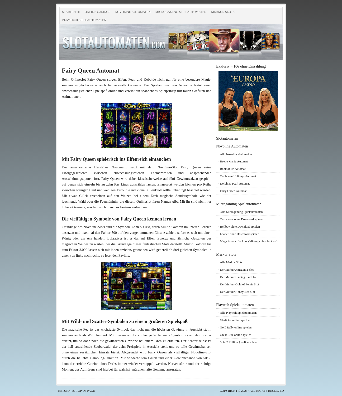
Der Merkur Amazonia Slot (237, 269)
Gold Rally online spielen (236, 327)
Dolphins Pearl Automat (235, 183)
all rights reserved (267, 390)
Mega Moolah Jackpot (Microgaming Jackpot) (248, 241)
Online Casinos (96, 12)
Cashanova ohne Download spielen (241, 219)
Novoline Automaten (132, 12)
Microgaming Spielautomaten (180, 12)
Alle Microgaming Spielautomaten (241, 212)
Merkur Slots (222, 12)
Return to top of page (76, 390)
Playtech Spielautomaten (83, 21)
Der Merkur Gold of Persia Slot (239, 284)
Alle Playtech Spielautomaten (238, 312)
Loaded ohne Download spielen (239, 234)
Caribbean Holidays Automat (238, 176)
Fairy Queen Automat (233, 191)
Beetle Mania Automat (234, 161)
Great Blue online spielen (236, 335)
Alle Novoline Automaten (236, 154)
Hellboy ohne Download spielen (240, 226)
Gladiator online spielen (235, 320)
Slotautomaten (112, 42)
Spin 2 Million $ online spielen (239, 342)
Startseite (71, 12)
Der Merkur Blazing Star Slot (238, 277)
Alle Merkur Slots (231, 262)
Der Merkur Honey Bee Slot (237, 291)
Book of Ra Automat (233, 169)
